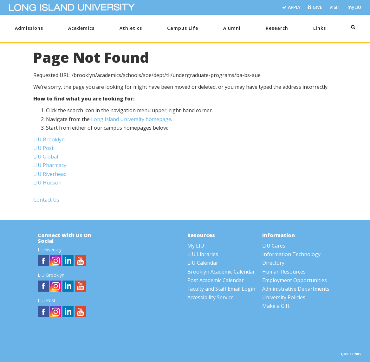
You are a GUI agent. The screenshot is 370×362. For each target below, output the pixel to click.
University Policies (283, 297)
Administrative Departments (295, 288)
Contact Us (46, 199)
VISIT (335, 7)
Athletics (131, 28)
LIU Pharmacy (49, 165)
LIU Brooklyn (49, 139)
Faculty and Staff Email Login (221, 288)
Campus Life (182, 28)
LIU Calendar (202, 262)
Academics (81, 28)
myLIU (354, 7)
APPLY (291, 7)
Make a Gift (275, 305)
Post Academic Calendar (215, 280)
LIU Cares (273, 245)
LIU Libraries (202, 254)
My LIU (195, 245)
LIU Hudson (47, 182)
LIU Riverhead (50, 174)
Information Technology (291, 254)
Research (277, 28)
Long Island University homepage (131, 119)
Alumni (232, 28)
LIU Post (43, 148)
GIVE (315, 7)
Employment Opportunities (294, 280)
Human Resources (284, 271)
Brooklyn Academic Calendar (221, 271)
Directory (273, 262)
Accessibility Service (210, 297)
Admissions (29, 28)
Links (319, 28)
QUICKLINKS (351, 354)
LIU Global (45, 156)
